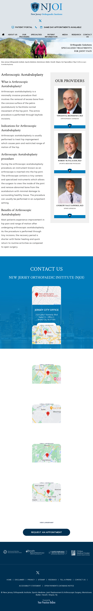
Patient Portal (23, 27)
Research (76, 34)
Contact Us (87, 35)
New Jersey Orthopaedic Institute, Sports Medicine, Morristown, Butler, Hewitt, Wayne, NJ (32, 62)
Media (65, 34)
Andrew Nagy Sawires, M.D (69, 207)
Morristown (46, 388)
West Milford (46, 467)
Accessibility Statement (30, 586)
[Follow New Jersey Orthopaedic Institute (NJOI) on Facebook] (34, 20)
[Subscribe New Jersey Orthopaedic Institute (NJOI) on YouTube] (58, 20)
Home (3, 35)
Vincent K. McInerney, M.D (69, 117)
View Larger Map (46, 325)
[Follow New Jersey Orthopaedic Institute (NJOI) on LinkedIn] (46, 20)
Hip (75, 62)
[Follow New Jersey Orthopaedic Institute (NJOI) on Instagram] (52, 20)
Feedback (52, 580)
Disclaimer (19, 580)
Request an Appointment (46, 532)
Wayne (46, 349)
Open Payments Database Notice (59, 586)
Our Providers (24, 35)
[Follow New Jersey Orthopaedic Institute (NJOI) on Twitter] (40, 20)
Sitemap (41, 580)
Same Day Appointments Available (62, 27)
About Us (12, 34)
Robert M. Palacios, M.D (69, 162)
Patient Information (51, 35)
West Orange (46, 506)
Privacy (31, 580)
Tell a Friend (66, 580)
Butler (46, 428)
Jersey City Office (47, 309)
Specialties (36, 34)
